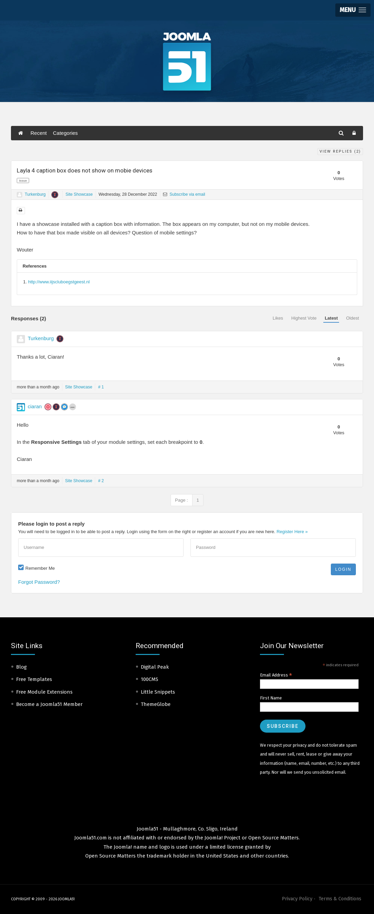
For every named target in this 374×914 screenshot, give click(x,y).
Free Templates (34, 679)
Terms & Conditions (340, 899)
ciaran (35, 406)
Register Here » (292, 531)
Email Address (276, 675)
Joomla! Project (221, 838)
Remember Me (40, 568)
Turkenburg (35, 194)
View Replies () (340, 151)
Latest (331, 318)
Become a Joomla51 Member (49, 704)
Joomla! (123, 847)
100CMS (149, 679)
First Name (271, 697)
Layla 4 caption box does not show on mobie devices (84, 170)
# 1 (101, 387)
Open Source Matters (273, 838)
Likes (278, 318)
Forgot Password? (39, 582)
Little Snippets (158, 692)
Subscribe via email (184, 194)
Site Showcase (78, 194)
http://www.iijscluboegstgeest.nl (59, 281)
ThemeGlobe (156, 704)
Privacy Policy (297, 899)
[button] (353, 10)
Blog (21, 667)
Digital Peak (155, 667)
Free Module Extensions (44, 692)
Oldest (352, 318)
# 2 (101, 480)
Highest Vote (303, 318)
